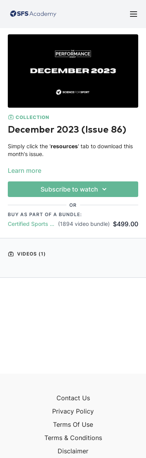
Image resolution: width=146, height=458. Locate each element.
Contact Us (73, 398)
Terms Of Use (73, 424)
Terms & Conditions (73, 438)
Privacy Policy (73, 411)
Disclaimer (73, 451)
